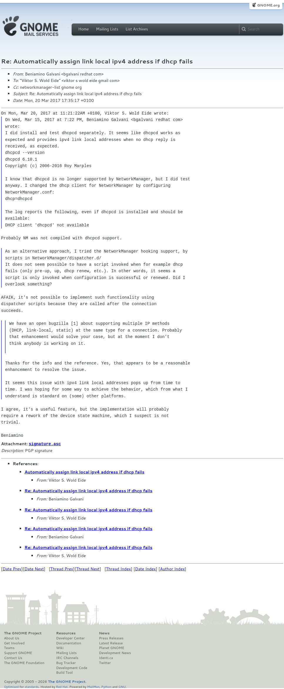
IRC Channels (67, 657)
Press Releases (111, 638)
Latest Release (111, 643)
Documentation (68, 643)
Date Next (34, 569)
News (104, 633)
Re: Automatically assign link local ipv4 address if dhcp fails (88, 490)
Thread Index (118, 569)
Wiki (59, 647)
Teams (9, 647)
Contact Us (13, 657)
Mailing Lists (107, 29)
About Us (11, 638)
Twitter (105, 662)
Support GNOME (18, 652)
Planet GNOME (111, 647)
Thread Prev (61, 569)
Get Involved (14, 643)
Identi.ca (106, 657)
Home (83, 29)
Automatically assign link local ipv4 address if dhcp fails (84, 472)
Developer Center (70, 638)
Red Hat (62, 686)
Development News (115, 652)
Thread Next (88, 569)
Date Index (145, 569)
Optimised (11, 686)
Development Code (71, 667)
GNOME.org (268, 5)
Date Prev (12, 569)
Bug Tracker (66, 662)
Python (106, 686)
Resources (65, 633)
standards (32, 686)
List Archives (136, 29)
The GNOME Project (23, 633)
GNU (122, 686)
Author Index (172, 569)
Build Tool (64, 672)
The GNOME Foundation (24, 662)
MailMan (93, 686)
